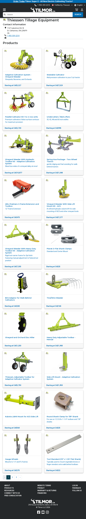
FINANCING (41, 493)
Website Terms (44, 485)
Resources (9, 491)
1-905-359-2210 (13, 36)
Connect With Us (12, 493)
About (7, 485)
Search (78, 14)
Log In (75, 485)
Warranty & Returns (46, 491)
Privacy (40, 488)
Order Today (19, 1)
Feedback (76, 488)
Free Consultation (12, 496)
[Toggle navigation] (7, 10)
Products (9, 488)
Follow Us (77, 491)
